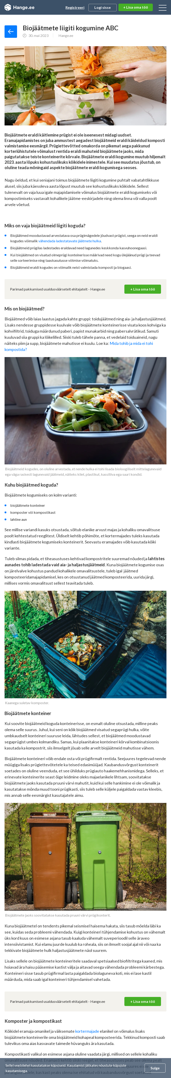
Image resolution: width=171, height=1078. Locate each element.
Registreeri (74, 7)
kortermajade (87, 1031)
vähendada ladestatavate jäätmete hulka (69, 241)
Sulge (155, 1068)
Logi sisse (102, 7)
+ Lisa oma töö (135, 7)
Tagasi (11, 31)
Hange (19, 7)
